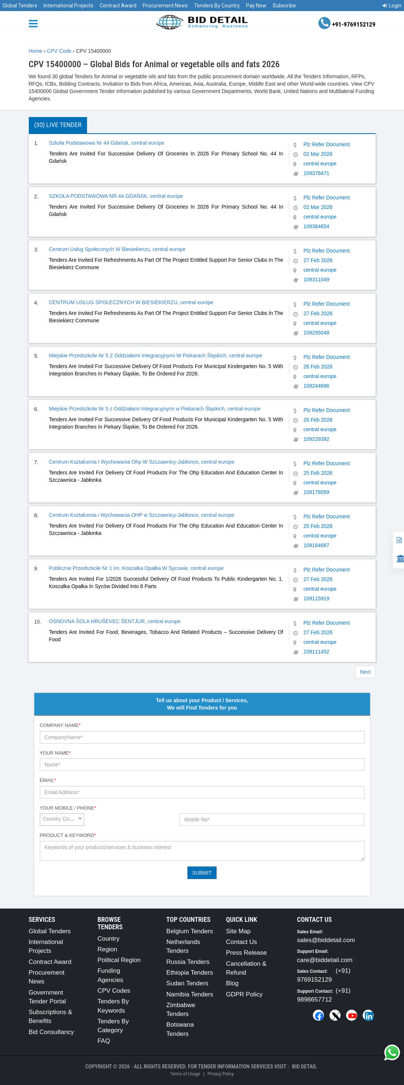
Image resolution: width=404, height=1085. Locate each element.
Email (48, 780)
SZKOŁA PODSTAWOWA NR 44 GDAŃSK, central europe (116, 196)
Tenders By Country (217, 5)
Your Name (55, 753)
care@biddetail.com (325, 960)
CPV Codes (113, 990)
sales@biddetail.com (326, 940)
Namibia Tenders (189, 994)
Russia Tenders (188, 961)
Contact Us (241, 941)
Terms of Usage (185, 1074)
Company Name (60, 725)
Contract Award (118, 5)
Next (365, 672)
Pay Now (256, 5)
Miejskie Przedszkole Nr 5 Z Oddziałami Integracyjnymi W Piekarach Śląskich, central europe (155, 355)
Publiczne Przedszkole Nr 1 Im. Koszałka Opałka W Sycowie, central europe (136, 568)
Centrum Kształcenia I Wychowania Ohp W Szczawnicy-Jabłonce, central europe (142, 462)
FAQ (103, 1040)
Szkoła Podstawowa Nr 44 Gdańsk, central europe (107, 143)
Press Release (246, 952)
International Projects (68, 5)
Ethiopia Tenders (189, 972)
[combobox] (62, 819)
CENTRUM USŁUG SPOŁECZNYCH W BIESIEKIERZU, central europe (131, 302)
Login (392, 5)
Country (108, 938)
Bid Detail (304, 1066)
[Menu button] (35, 23)
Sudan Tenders (187, 983)
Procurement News (165, 5)
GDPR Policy (244, 994)
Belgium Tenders (189, 931)
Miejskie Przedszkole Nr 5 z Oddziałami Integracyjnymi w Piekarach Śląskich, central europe (154, 409)
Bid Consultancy (51, 1032)
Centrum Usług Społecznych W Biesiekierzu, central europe (117, 249)
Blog (232, 983)
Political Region (119, 960)
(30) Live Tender (58, 124)
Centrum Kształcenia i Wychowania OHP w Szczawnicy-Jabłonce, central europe (141, 515)
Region (107, 949)
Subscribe (284, 5)
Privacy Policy (220, 1074)
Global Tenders (20, 5)
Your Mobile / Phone (68, 808)
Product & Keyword (68, 835)
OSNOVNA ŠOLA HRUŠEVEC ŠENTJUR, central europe (115, 621)
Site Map (238, 931)
